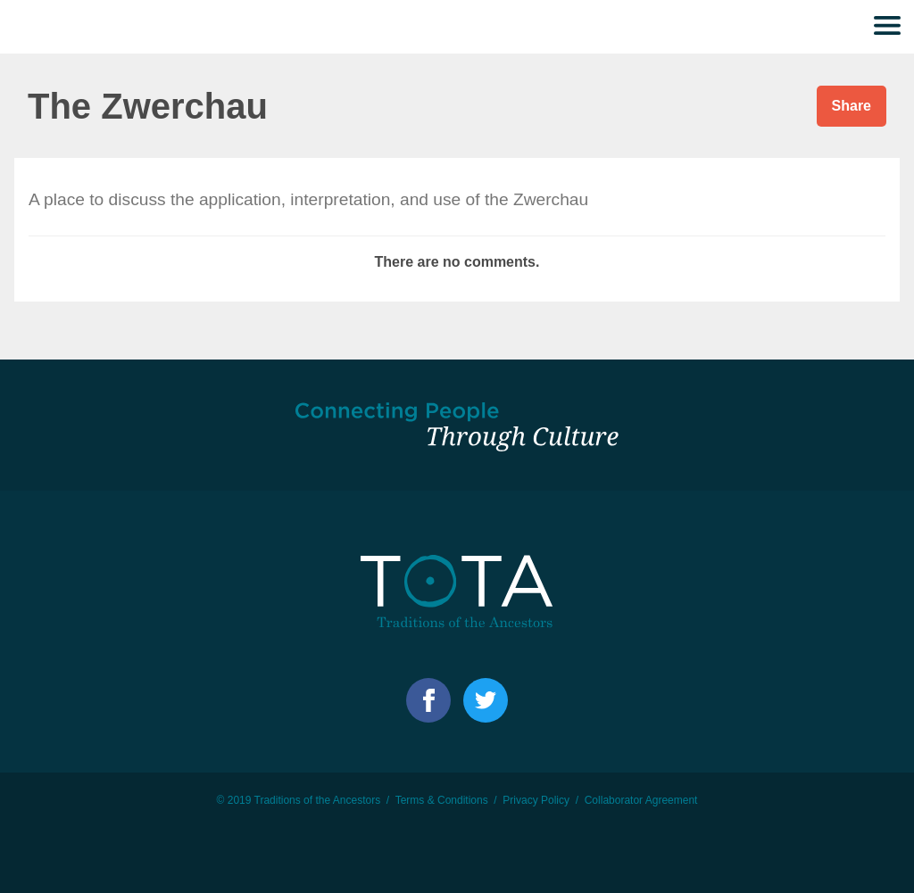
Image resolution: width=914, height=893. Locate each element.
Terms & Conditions (441, 800)
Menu (887, 27)
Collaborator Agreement (641, 800)
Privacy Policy (536, 800)
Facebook (428, 700)
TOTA (49, 27)
